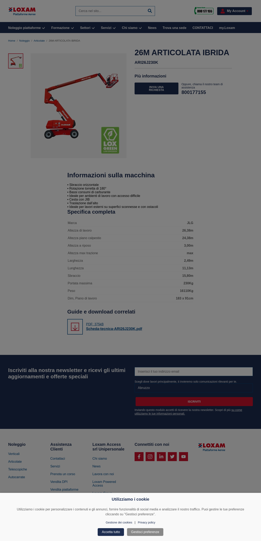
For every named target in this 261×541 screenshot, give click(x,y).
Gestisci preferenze (145, 532)
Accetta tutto (111, 532)
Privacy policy (146, 522)
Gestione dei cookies (119, 522)
